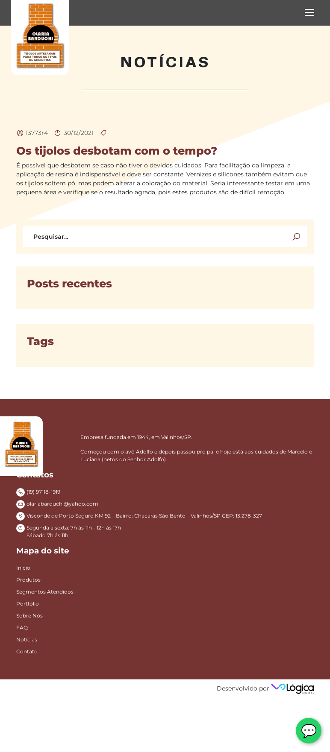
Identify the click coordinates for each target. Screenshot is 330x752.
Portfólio (27, 603)
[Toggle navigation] (310, 12)
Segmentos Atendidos (45, 591)
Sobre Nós (29, 615)
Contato (27, 651)
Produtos (28, 579)
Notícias (26, 639)
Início (23, 568)
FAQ (22, 627)
